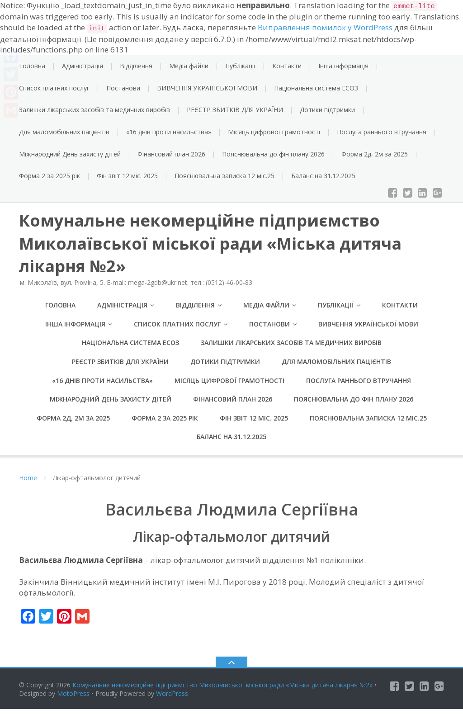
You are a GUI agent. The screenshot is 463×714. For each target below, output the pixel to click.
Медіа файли (188, 65)
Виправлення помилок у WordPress (325, 27)
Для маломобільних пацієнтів (64, 132)
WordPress (172, 698)
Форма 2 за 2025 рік (49, 175)
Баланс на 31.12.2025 (323, 175)
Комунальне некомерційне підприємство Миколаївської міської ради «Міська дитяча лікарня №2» (222, 690)
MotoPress (73, 698)
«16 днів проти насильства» (168, 132)
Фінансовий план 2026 (171, 154)
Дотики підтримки (327, 109)
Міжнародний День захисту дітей (70, 154)
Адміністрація (82, 65)
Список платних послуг (54, 88)
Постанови (123, 88)
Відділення (136, 65)
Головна (32, 65)
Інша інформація (343, 65)
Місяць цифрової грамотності (274, 132)
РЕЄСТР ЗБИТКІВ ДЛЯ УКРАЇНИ (235, 109)
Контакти (287, 65)
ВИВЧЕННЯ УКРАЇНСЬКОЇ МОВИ (207, 88)
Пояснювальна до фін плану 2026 (273, 154)
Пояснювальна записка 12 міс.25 (224, 175)
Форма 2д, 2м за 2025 (374, 154)
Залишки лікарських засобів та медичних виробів (94, 109)
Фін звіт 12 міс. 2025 (127, 175)
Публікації (240, 65)
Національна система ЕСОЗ (316, 88)
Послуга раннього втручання (381, 132)
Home (28, 482)
